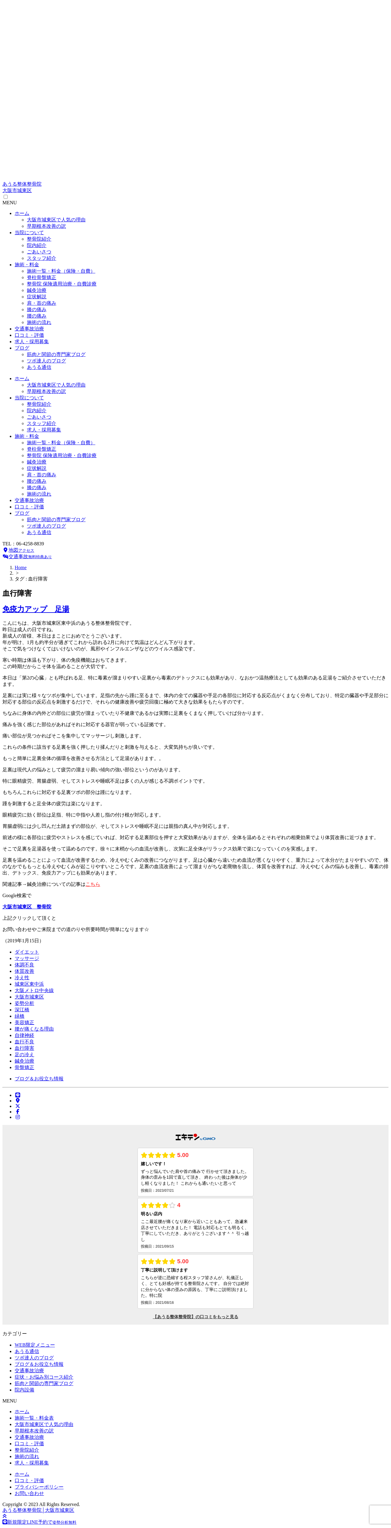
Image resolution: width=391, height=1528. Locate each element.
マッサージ (27, 958)
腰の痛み (36, 315)
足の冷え (24, 1054)
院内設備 (24, 1389)
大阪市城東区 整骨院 (26, 906)
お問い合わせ (29, 1493)
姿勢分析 (24, 1003)
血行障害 (24, 1048)
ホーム (22, 213)
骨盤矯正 (24, 1067)
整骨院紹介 (39, 239)
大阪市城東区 (29, 996)
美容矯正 (24, 1022)
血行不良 (24, 1041)
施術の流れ (39, 322)
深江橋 (22, 1009)
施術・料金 (27, 264)
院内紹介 (36, 245)
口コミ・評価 (29, 335)
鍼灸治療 (36, 290)
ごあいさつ (39, 251)
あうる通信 (39, 367)
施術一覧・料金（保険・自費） (61, 271)
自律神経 (24, 1035)
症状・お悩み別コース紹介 (44, 1377)
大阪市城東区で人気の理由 (56, 219)
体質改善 (24, 971)
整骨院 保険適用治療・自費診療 (62, 283)
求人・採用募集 (32, 341)
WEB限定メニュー (35, 1345)
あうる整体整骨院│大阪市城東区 (38, 1510)
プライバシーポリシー (39, 1487)
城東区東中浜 (29, 984)
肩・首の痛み (41, 303)
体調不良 (24, 964)
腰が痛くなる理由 (34, 1028)
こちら (93, 884)
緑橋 (19, 1016)
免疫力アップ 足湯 (35, 609)
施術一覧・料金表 (34, 1418)
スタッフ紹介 (41, 258)
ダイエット (27, 952)
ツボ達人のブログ (46, 360)
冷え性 (22, 977)
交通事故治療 (29, 328)
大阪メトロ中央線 (34, 990)
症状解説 (36, 296)
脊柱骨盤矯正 (41, 277)
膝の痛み (36, 309)
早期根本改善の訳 (46, 226)
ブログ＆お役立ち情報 (39, 1078)
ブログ (22, 348)
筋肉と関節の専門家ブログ (56, 354)
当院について (29, 232)
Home (21, 567)
